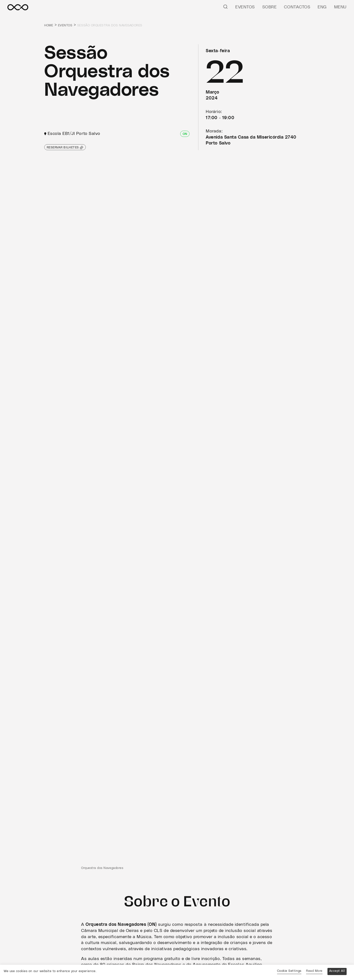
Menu (340, 7)
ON (184, 134)
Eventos (245, 7)
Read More (313, 971)
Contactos (297, 7)
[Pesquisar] (225, 6)
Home (49, 25)
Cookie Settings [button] (288, 971)
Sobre (269, 7)
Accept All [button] (336, 971)
